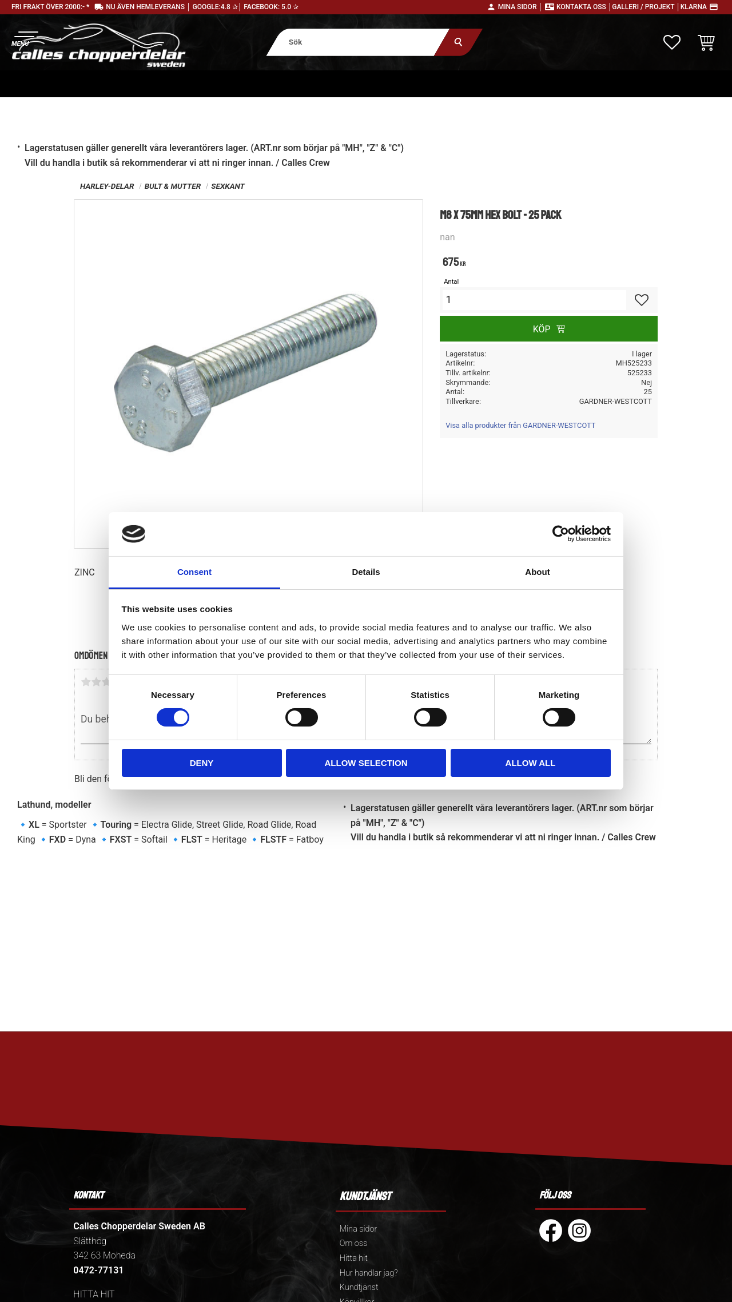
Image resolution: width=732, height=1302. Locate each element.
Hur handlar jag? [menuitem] (369, 1273)
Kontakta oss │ (584, 7)
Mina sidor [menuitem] (358, 1229)
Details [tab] (366, 572)
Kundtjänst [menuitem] (359, 1287)
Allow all (531, 763)
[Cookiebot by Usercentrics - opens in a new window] (561, 533)
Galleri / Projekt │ (646, 7)
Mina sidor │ (520, 7)
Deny (202, 763)
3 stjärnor (106, 682)
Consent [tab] (194, 572)
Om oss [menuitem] (353, 1243)
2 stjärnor (96, 682)
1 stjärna (86, 682)
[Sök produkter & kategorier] (357, 42)
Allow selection (366, 763)
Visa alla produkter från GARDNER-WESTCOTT (520, 425)
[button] (24, 37)
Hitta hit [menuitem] (354, 1258)
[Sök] (458, 42)
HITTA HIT (93, 1294)
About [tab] (537, 572)
